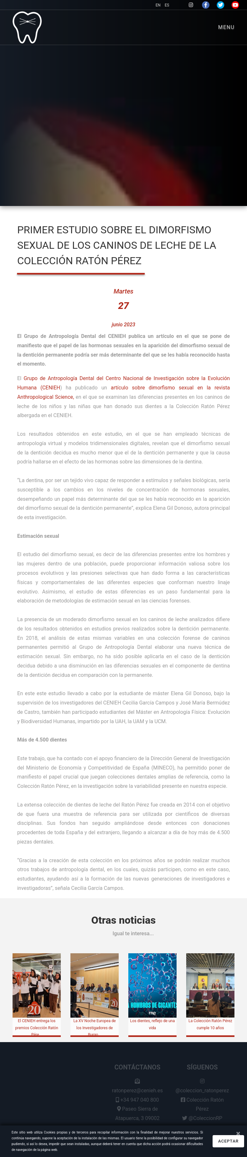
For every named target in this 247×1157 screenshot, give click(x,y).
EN (158, 5)
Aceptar (228, 1141)
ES (167, 5)
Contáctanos (137, 1069)
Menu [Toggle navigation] (226, 27)
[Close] (238, 1133)
